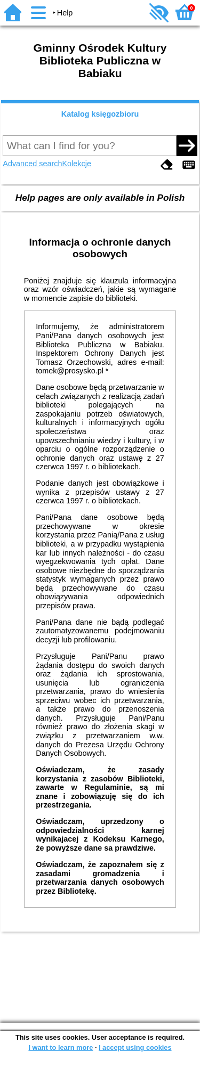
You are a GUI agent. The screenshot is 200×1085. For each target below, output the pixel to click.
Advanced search (32, 163)
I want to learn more (60, 1047)
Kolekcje (76, 163)
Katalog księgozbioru (100, 114)
